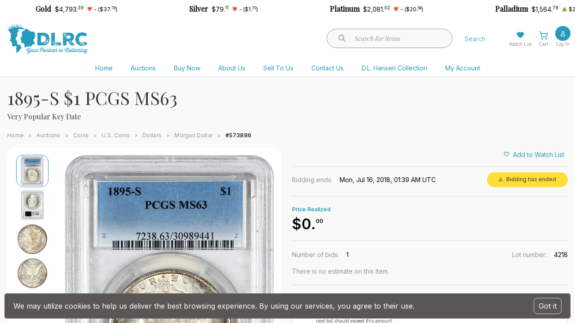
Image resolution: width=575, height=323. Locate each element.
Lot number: (529, 254)
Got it (548, 305)
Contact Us (327, 68)
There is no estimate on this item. (340, 271)
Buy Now (187, 68)
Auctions (143, 68)
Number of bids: (315, 254)
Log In (563, 44)
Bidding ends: (312, 179)
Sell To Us (278, 68)
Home (104, 68)
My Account (462, 68)
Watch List (520, 44)
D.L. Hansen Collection (394, 68)
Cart (543, 44)
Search (475, 39)
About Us (231, 68)
